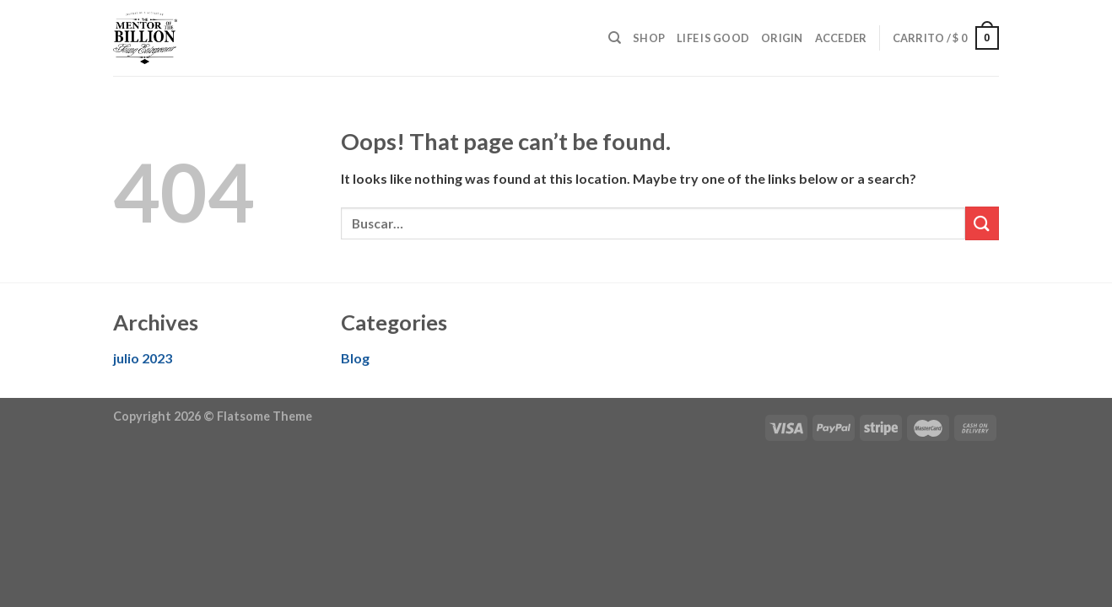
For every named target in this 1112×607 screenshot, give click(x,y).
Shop (649, 38)
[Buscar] (614, 38)
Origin (782, 38)
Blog (355, 358)
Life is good (713, 38)
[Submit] (982, 223)
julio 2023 (142, 358)
